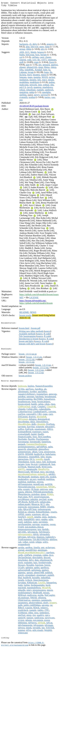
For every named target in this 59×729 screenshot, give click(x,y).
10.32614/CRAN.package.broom (34, 107)
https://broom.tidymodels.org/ (32, 302)
